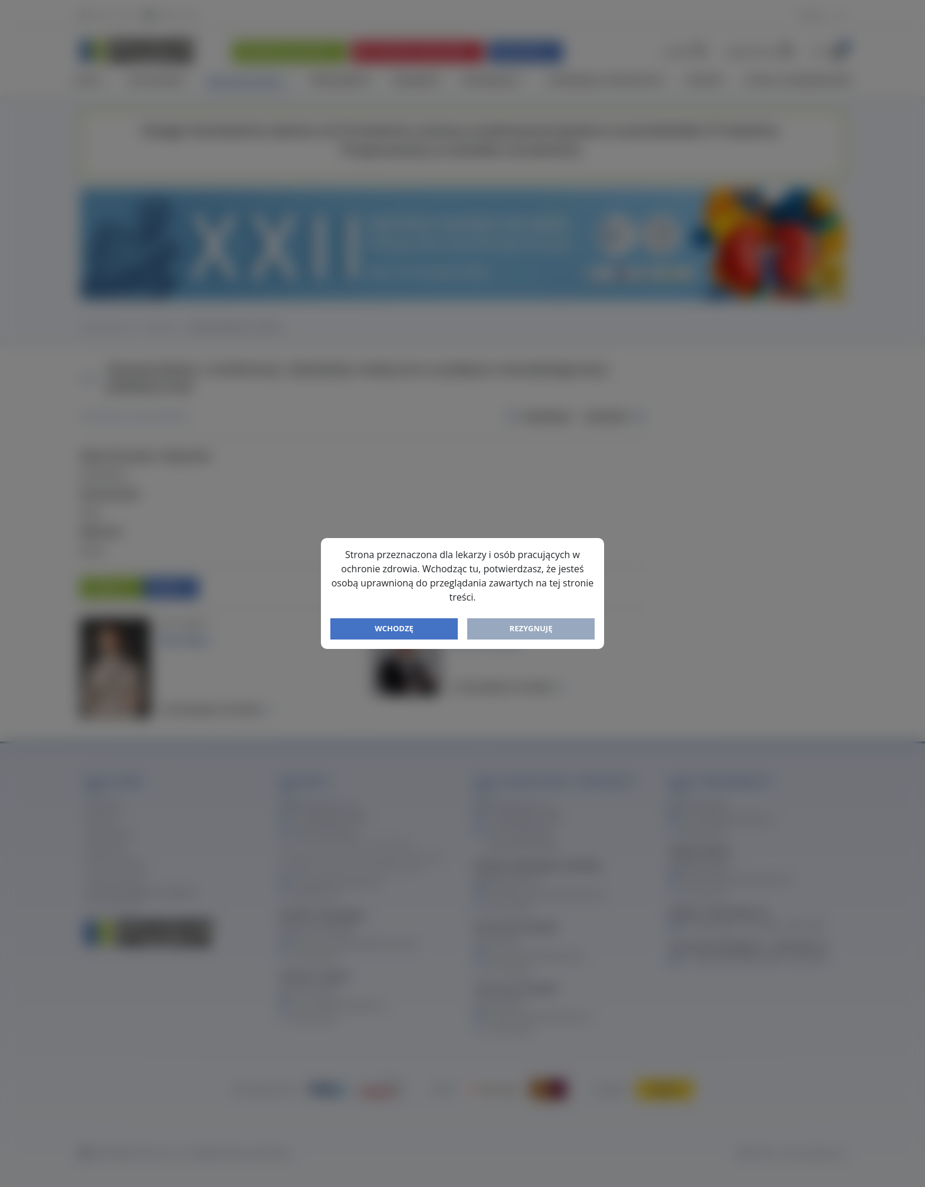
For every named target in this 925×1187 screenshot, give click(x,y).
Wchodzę (394, 628)
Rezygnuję (531, 628)
